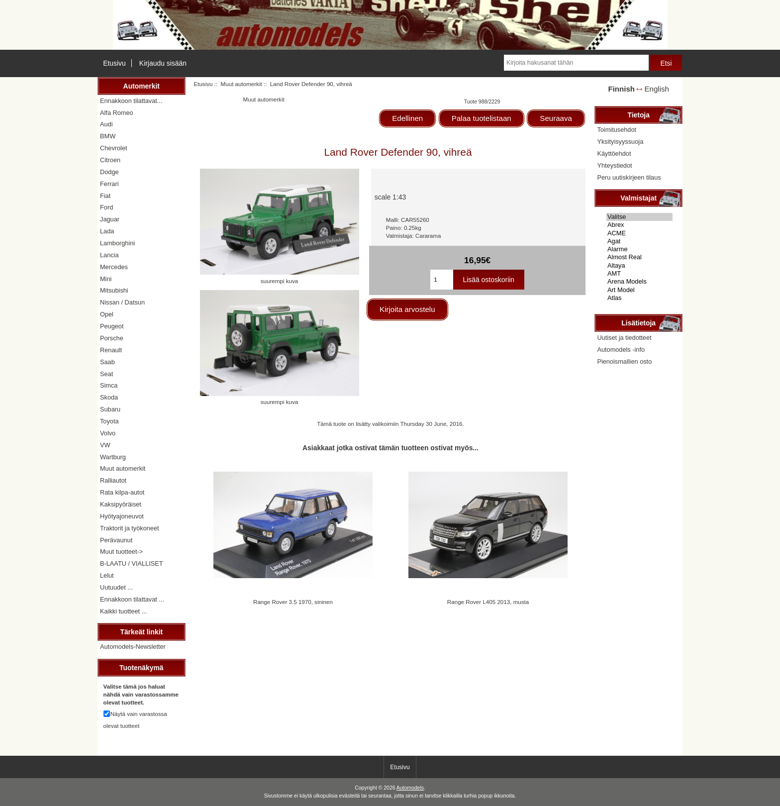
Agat (639, 241)
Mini (105, 279)
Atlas (639, 298)
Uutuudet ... (116, 587)
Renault (111, 350)
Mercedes (114, 267)
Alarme (639, 249)
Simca (108, 385)
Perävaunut (116, 540)
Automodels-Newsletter (133, 646)
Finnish (621, 89)
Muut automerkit (241, 84)
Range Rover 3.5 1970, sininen (293, 602)
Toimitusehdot (616, 129)
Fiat (105, 196)
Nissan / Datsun (122, 302)
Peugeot (112, 326)
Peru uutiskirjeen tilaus (629, 177)
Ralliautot (113, 480)
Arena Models (639, 282)
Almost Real (639, 257)
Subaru (110, 409)
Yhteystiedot (614, 165)
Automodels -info (621, 349)
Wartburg (113, 457)
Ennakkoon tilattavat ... (132, 599)
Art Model (639, 290)
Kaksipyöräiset (120, 504)
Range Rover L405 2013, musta (488, 602)
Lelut (107, 575)
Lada (107, 231)
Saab (107, 362)
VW (105, 445)
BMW (107, 136)
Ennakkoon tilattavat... (131, 100)
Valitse (639, 217)
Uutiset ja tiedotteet (624, 337)
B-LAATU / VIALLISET (131, 563)
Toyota (109, 421)
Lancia (109, 255)
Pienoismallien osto (624, 361)
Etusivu (114, 63)
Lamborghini (117, 243)
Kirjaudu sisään (163, 63)
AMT (639, 274)
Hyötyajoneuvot (122, 516)
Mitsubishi (114, 290)
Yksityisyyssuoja (620, 141)
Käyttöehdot (614, 153)
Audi (106, 124)
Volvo (107, 433)
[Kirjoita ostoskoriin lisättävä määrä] (441, 280)
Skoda (109, 397)
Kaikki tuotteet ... (123, 611)
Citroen (110, 160)
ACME (639, 233)
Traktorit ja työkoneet (129, 528)
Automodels (410, 788)
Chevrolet (113, 148)
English (657, 89)
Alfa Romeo (116, 112)
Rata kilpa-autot (122, 492)
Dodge (109, 172)
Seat (106, 374)
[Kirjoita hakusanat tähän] (576, 63)
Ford (106, 207)
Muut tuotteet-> (121, 551)
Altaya (639, 266)
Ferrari (109, 184)
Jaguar (109, 219)
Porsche (111, 338)
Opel (106, 314)
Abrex (639, 225)
